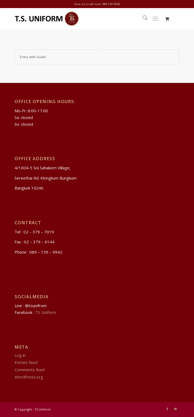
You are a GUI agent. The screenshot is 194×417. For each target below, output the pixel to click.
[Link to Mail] (175, 409)
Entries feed (26, 362)
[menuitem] (142, 18)
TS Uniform (45, 312)
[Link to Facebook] (167, 409)
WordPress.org (29, 377)
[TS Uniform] (81, 18)
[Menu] (155, 18)
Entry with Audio (33, 56)
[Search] (142, 18)
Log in (20, 355)
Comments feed (29, 369)
